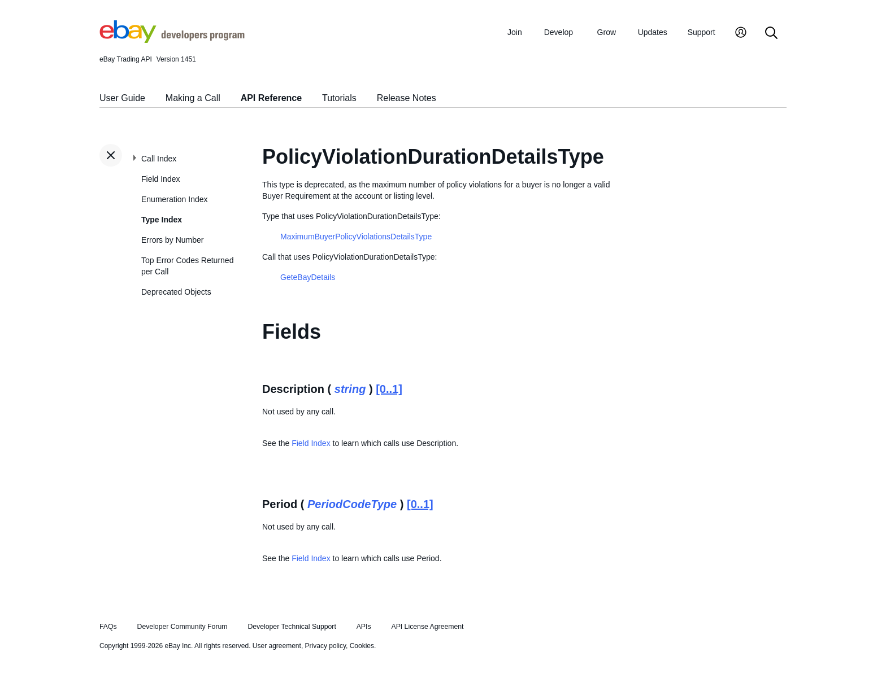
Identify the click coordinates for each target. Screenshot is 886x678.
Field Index (160, 178)
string (350, 389)
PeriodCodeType (352, 504)
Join (514, 32)
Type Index (161, 219)
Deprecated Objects (176, 291)
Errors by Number (172, 239)
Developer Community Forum (182, 627)
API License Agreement (427, 627)
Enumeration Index (174, 199)
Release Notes (406, 98)
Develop (558, 32)
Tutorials (339, 98)
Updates (652, 32)
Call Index (158, 158)
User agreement (277, 646)
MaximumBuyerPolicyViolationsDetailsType (356, 236)
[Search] (771, 34)
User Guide (122, 98)
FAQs (108, 627)
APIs (364, 627)
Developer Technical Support (291, 627)
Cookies (362, 646)
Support (701, 32)
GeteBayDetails (307, 277)
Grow (606, 32)
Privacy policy (325, 646)
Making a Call (193, 98)
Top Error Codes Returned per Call (187, 266)
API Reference (271, 98)
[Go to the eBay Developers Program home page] (172, 40)
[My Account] (741, 34)
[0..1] (389, 389)
